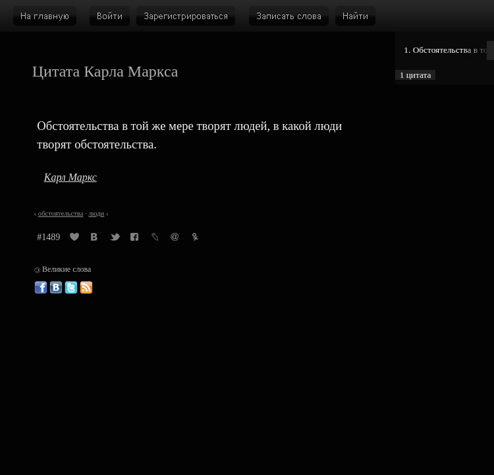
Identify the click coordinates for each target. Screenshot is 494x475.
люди (96, 213)
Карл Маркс (70, 177)
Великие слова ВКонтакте (56, 287)
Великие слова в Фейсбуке (40, 287)
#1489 (48, 237)
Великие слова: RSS (86, 287)
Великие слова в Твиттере (71, 287)
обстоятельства (61, 213)
